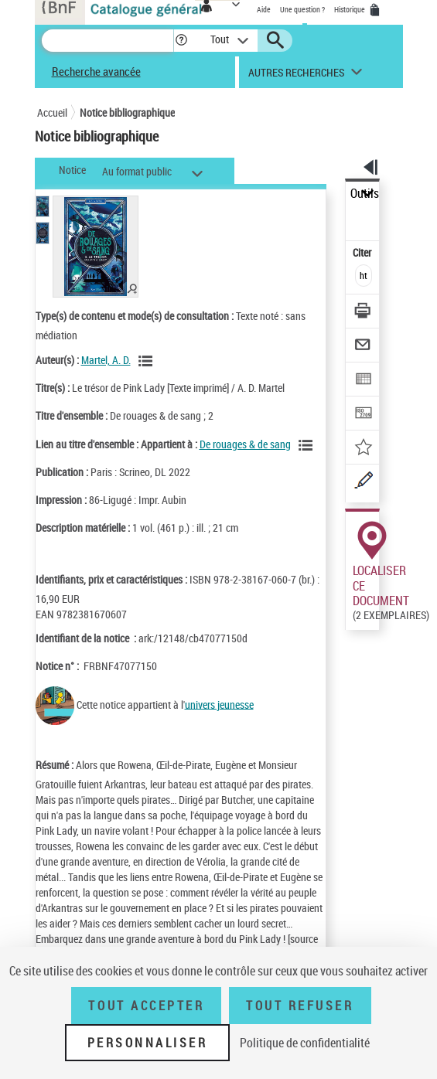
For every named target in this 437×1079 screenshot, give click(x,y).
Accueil (52, 112)
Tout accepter (146, 1005)
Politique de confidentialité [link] (305, 1042)
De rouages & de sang (245, 444)
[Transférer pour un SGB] (363, 414)
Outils (364, 194)
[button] (181, 40)
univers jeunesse (219, 703)
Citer (363, 252)
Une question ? (302, 9)
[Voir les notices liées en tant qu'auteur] (147, 361)
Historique (350, 9)
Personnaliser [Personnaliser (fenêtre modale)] (147, 1042)
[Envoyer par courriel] (363, 346)
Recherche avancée (96, 71)
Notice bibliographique (127, 112)
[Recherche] (107, 40)
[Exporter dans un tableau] (363, 380)
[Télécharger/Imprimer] (363, 312)
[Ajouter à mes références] (363, 448)
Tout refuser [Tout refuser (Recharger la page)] (299, 1005)
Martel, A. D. (106, 359)
